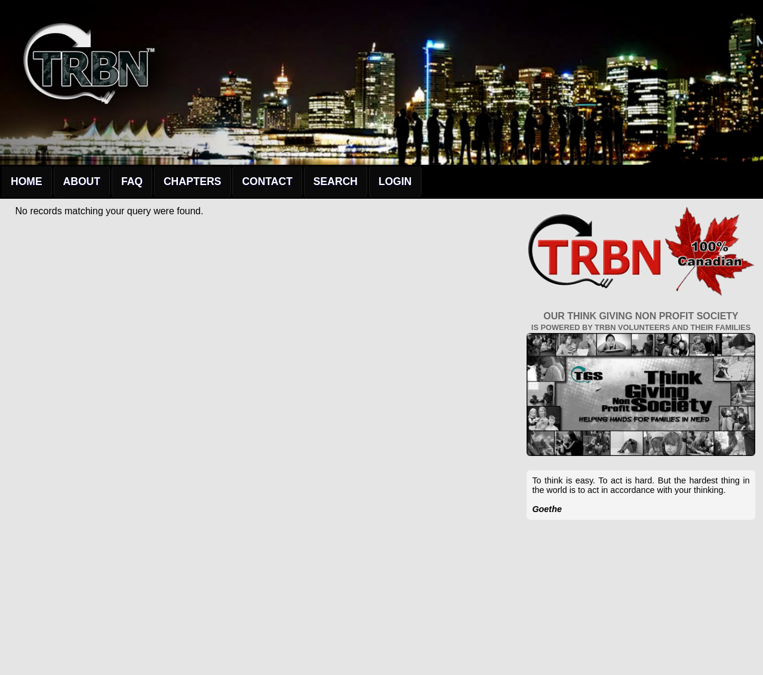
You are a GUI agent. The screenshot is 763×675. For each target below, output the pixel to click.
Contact (267, 181)
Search (335, 181)
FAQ (132, 181)
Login (395, 181)
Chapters (192, 181)
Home (26, 181)
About (81, 181)
